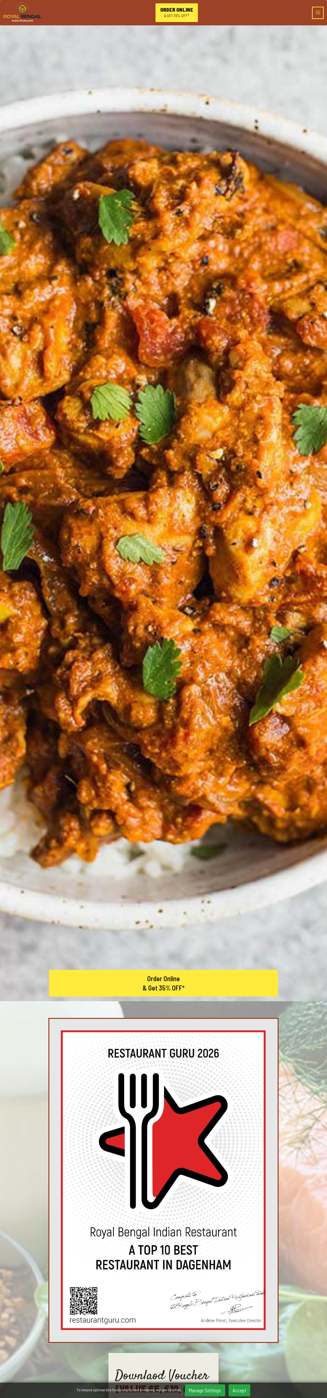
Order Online (164, 786)
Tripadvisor (188, 1318)
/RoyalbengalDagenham (163, 1308)
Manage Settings (205, 1390)
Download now (163, 658)
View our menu (103, 1051)
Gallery (163, 1357)
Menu (164, 1338)
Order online (176, 13)
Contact (163, 1367)
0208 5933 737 (163, 1298)
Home (163, 1328)
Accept (239, 1390)
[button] (171, 1194)
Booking (163, 1348)
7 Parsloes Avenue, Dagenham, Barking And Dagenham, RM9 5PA (163, 1288)
